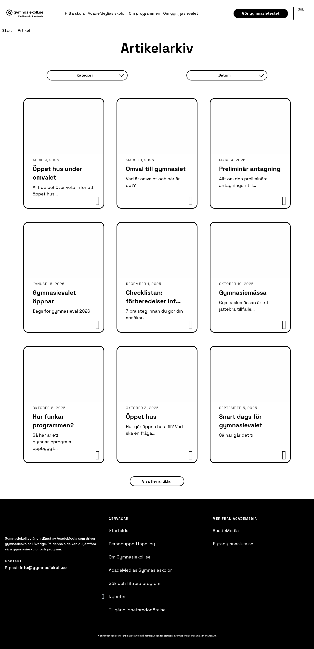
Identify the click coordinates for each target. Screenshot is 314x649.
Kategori (100, 75)
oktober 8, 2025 (49, 408)
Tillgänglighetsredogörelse (137, 610)
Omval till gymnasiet (156, 169)
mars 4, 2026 (232, 160)
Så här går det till (237, 435)
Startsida (119, 530)
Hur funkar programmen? (53, 421)
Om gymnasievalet (179, 13)
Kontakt (13, 561)
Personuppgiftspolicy (132, 544)
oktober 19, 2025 (236, 284)
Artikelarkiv (157, 48)
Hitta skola (75, 13)
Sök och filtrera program (134, 583)
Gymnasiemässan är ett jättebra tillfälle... (243, 306)
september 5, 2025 (238, 408)
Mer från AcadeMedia (235, 519)
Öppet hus (141, 417)
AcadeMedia (226, 530)
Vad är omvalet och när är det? (153, 182)
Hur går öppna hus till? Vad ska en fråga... (154, 430)
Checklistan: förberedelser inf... (153, 297)
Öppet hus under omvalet (57, 173)
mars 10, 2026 (140, 160)
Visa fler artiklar (157, 481)
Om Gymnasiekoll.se (129, 557)
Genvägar (119, 519)
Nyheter (117, 596)
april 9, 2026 (46, 160)
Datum (241, 75)
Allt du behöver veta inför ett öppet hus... (63, 190)
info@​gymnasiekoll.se (43, 567)
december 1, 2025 (143, 284)
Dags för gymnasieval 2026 (61, 311)
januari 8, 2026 (49, 284)
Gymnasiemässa (242, 292)
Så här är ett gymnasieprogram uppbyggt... (52, 441)
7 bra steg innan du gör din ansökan (154, 314)
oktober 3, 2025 (142, 408)
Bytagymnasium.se (233, 544)
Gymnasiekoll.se (18, 538)
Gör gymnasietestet (261, 13)
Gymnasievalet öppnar (54, 297)
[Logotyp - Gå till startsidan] (31, 524)
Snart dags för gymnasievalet (240, 421)
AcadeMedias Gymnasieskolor (140, 570)
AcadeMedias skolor (106, 13)
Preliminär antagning (250, 169)
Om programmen (143, 13)
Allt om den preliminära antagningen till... (243, 182)
